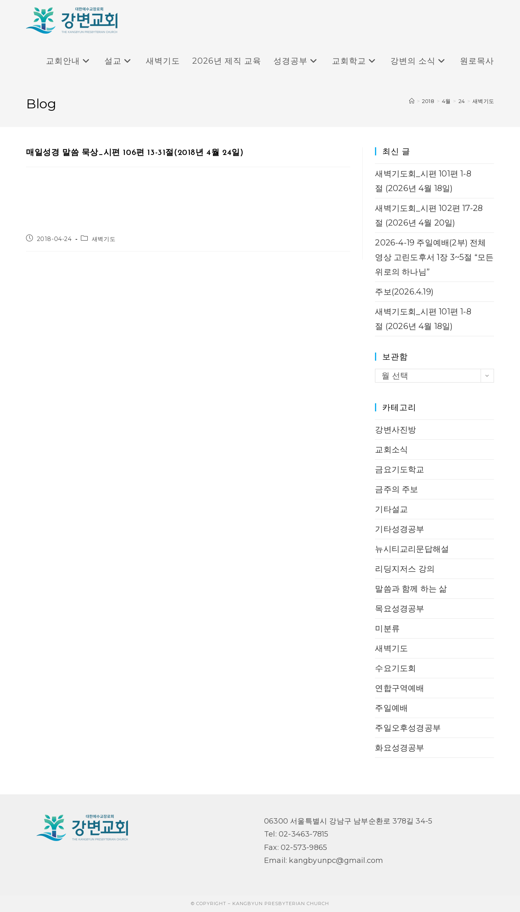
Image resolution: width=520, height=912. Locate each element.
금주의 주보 (396, 489)
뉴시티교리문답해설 (412, 549)
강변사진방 (395, 429)
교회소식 (391, 449)
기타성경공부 (399, 529)
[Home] (411, 101)
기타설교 (391, 509)
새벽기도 (483, 101)
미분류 (387, 628)
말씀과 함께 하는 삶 (411, 589)
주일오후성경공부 (408, 728)
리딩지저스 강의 (405, 569)
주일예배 (391, 708)
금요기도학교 (399, 469)
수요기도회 (395, 668)
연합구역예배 (399, 688)
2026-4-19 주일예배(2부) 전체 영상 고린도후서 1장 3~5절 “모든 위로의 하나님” (434, 257)
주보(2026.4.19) (404, 292)
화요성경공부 (399, 748)
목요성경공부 (399, 608)
